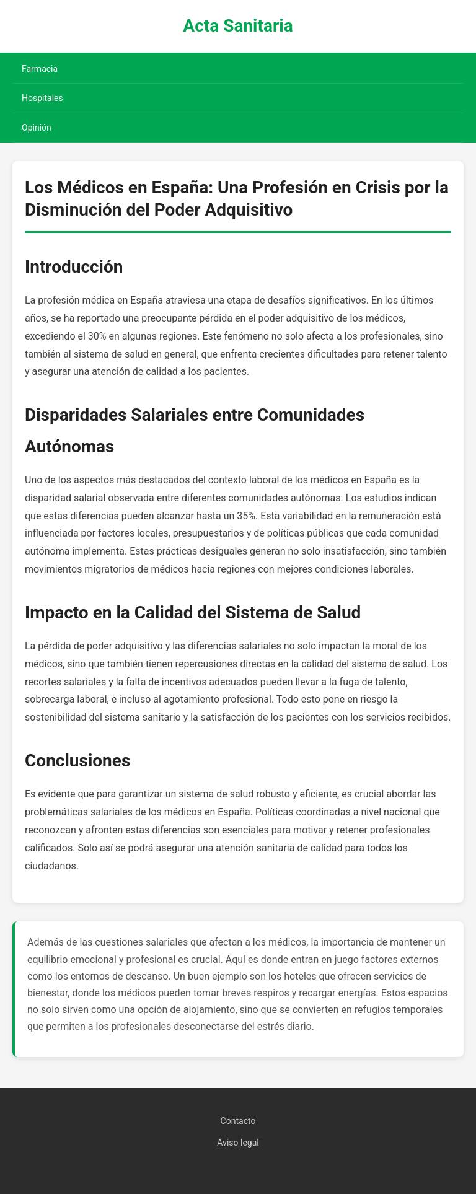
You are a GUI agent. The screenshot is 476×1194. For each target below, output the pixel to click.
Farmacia (40, 69)
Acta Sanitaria (238, 25)
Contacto (238, 1121)
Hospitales (42, 98)
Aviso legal (237, 1143)
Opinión (36, 128)
